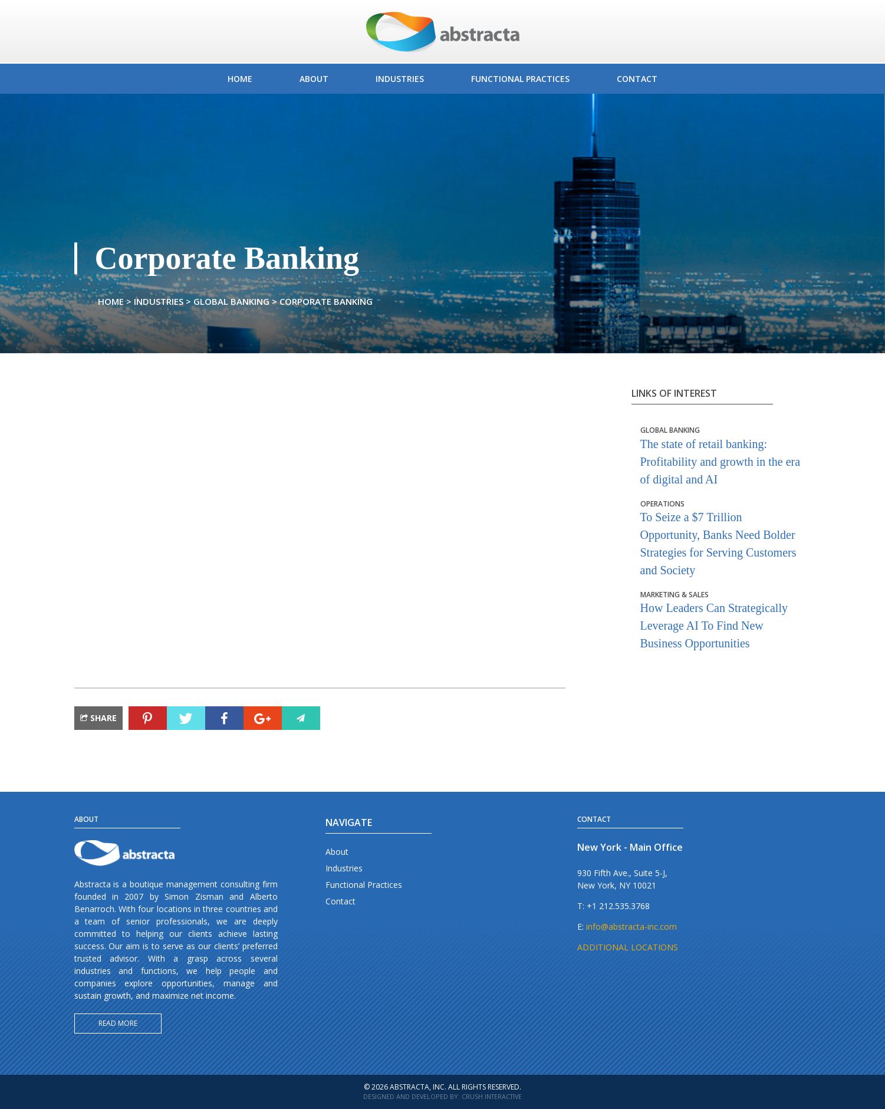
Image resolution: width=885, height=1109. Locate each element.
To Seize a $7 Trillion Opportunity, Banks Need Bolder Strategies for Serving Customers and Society (721, 538)
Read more (117, 1023)
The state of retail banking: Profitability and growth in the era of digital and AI (721, 455)
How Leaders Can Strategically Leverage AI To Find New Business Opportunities (721, 620)
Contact (340, 901)
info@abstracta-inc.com (631, 926)
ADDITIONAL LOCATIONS (627, 947)
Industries (344, 868)
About (336, 851)
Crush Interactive (492, 1096)
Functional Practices (363, 884)
